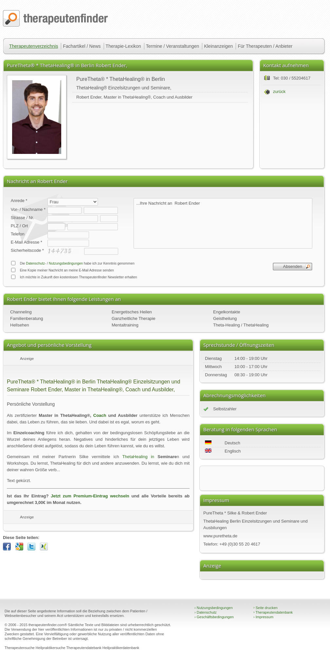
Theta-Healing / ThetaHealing (241, 325)
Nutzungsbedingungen (66, 263)
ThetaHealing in (138, 456)
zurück (279, 91)
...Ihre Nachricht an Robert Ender (223, 223)
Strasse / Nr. (22, 217)
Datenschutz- (36, 263)
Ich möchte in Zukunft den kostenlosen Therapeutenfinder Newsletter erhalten (74, 277)
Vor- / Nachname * (28, 209)
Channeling (21, 311)
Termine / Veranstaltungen (172, 46)
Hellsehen (19, 325)
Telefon (18, 234)
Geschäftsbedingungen (214, 617)
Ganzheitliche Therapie (133, 318)
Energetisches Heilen (132, 311)
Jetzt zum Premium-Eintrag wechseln (90, 495)
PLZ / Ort (19, 225)
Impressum (263, 617)
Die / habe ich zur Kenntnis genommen (73, 263)
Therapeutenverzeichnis (33, 46)
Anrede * (19, 200)
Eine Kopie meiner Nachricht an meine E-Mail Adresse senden (62, 270)
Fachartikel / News (82, 46)
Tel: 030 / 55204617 (291, 78)
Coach (99, 415)
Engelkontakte (226, 311)
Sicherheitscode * (27, 250)
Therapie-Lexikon (123, 46)
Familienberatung (26, 318)
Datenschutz (205, 612)
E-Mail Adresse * (26, 242)
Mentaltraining (125, 325)
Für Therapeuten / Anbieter (265, 46)
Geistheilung (225, 318)
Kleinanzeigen (218, 46)
